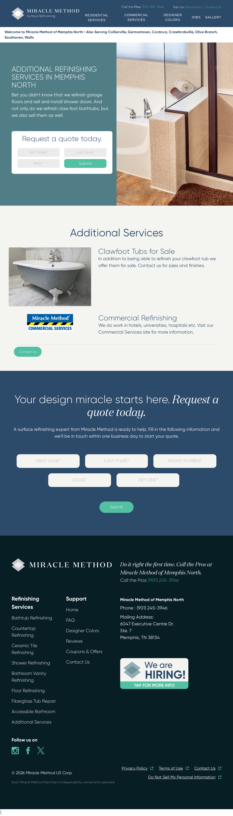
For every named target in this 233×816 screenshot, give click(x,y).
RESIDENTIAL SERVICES (96, 17)
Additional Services (31, 722)
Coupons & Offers (84, 651)
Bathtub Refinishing (32, 618)
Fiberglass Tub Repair (34, 701)
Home (72, 609)
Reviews (74, 641)
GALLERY (213, 17)
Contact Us (27, 352)
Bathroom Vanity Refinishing (29, 677)
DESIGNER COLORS (173, 17)
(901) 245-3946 (163, 580)
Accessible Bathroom (33, 711)
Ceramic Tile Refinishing (24, 649)
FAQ (70, 620)
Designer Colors (82, 630)
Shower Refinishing (31, 663)
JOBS (196, 17)
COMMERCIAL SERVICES (136, 17)
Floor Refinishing (28, 690)
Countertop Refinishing (24, 632)
